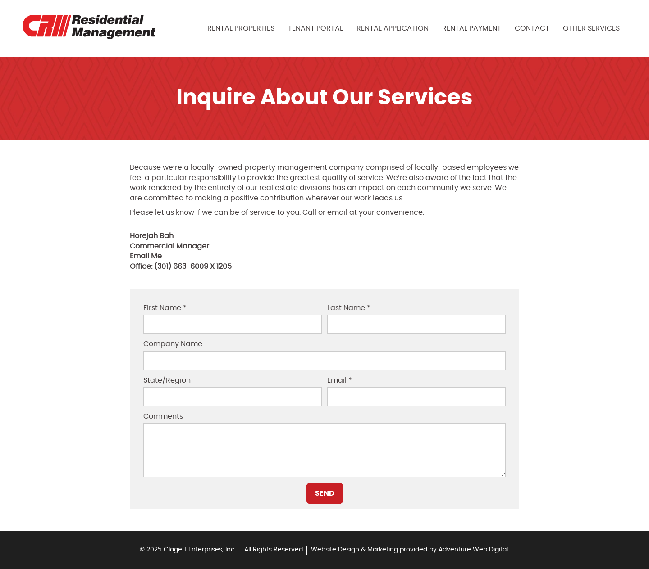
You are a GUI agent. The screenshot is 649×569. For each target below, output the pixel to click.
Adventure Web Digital (473, 549)
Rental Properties (240, 28)
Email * (339, 380)
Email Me (146, 256)
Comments (163, 416)
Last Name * (348, 308)
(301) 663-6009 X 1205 (193, 266)
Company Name (172, 344)
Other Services (591, 28)
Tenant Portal (315, 28)
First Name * (165, 308)
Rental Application (392, 28)
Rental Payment (471, 28)
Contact (532, 28)
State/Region (167, 380)
